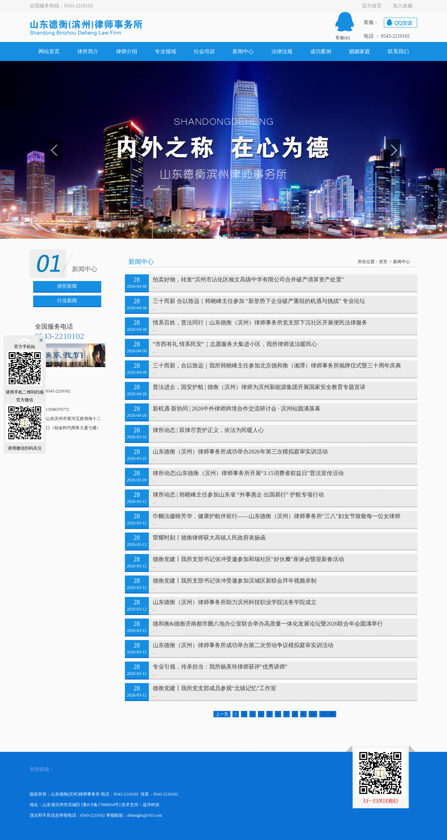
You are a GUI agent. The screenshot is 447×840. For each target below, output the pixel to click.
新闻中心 (243, 51)
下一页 (327, 714)
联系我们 (398, 51)
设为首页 (372, 6)
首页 (383, 261)
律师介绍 (126, 51)
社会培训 (204, 51)
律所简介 (87, 51)
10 (313, 714)
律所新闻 (67, 286)
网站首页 (49, 51)
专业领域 (165, 51)
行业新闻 (67, 300)
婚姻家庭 (359, 51)
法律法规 (281, 51)
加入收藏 (402, 6)
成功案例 (320, 51)
